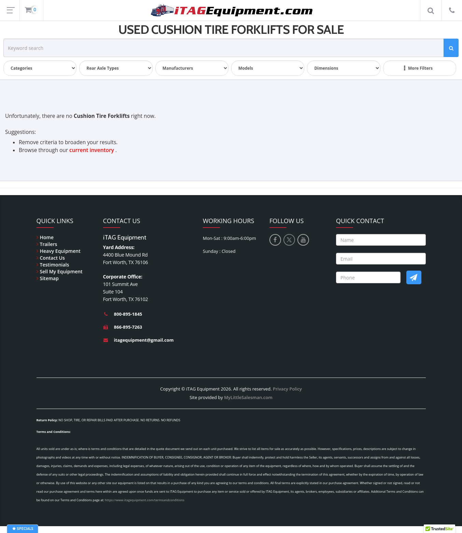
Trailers (48, 244)
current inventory (91, 150)
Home (47, 237)
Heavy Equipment (60, 251)
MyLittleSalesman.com (248, 397)
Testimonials (54, 264)
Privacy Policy (287, 389)
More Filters (418, 68)
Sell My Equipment (61, 271)
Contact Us (52, 258)
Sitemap (49, 278)
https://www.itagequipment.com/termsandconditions (144, 500)
